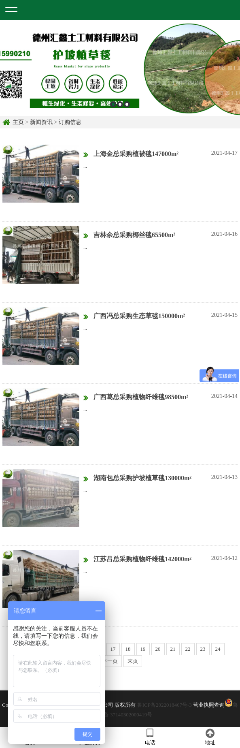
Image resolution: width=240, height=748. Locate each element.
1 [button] (113, 104)
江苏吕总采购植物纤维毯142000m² (137, 560)
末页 (132, 661)
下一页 (110, 661)
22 (188, 649)
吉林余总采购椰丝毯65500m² (129, 235)
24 (218, 649)
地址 (210, 737)
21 (173, 649)
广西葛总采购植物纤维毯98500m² (135, 397)
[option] (120, 68)
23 (203, 649)
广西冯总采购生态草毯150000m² (134, 316)
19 (143, 649)
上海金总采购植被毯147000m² (130, 154)
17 (113, 649)
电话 (150, 737)
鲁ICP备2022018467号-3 (164, 705)
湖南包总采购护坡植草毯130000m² (137, 478)
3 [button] (126, 104)
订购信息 (70, 122)
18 (128, 649)
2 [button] (120, 104)
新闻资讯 (41, 122)
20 (158, 649)
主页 (18, 122)
